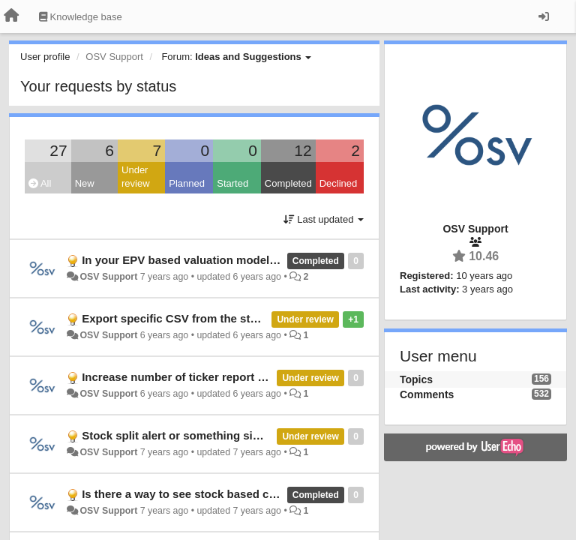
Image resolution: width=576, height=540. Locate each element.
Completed (288, 183)
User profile (45, 56)
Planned (187, 183)
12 (302, 150)
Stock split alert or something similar (180, 435)
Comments (427, 394)
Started (232, 183)
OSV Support (108, 277)
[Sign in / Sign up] (543, 16)
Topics (416, 380)
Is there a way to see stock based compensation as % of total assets (264, 494)
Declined (339, 183)
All (39, 183)
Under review (136, 177)
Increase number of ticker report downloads (199, 376)
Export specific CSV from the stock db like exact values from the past (267, 318)
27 (58, 150)
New (84, 183)
